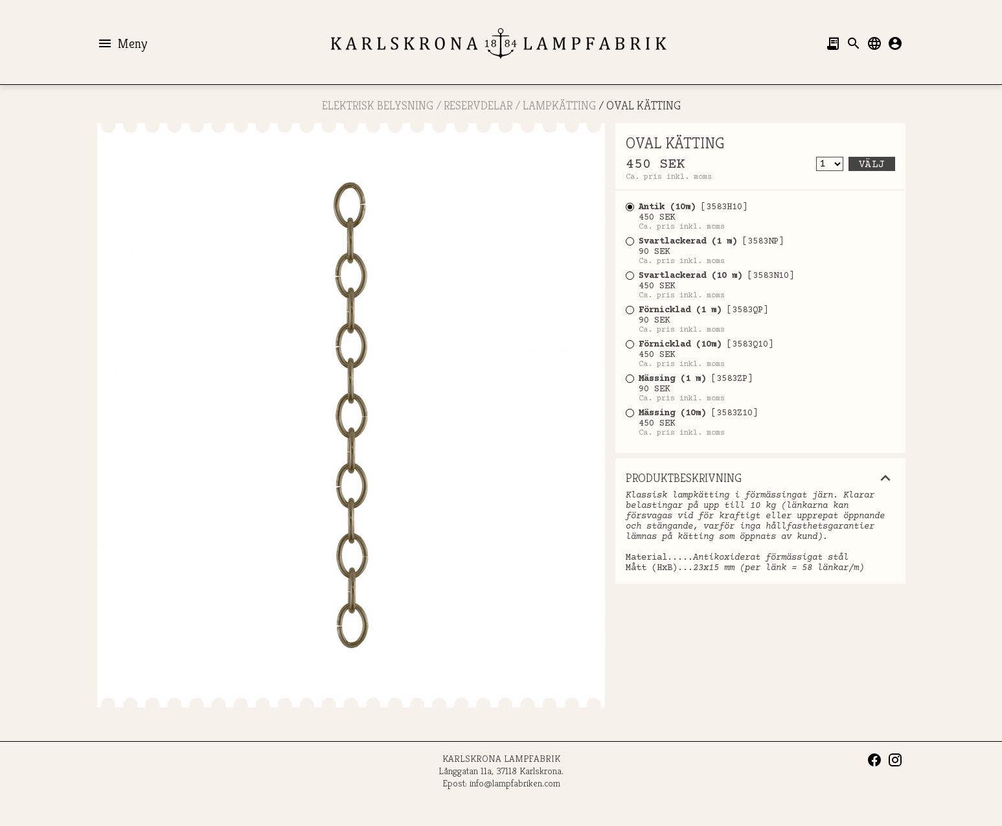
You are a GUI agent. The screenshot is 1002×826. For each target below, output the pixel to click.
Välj (872, 164)
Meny (122, 43)
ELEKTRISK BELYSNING (377, 105)
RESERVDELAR (478, 105)
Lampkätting (559, 105)
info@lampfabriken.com (515, 783)
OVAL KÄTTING (643, 105)
